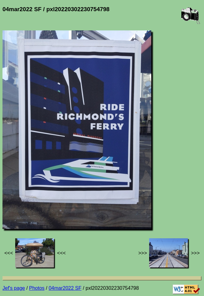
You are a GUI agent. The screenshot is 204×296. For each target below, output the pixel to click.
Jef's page (13, 288)
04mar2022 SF (65, 288)
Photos (37, 288)
